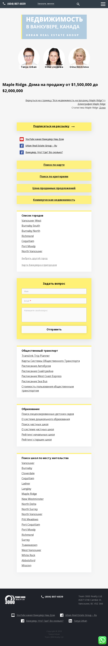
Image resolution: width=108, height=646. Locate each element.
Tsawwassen (29, 545)
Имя (26, 291)
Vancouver (28, 463)
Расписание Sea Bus (34, 381)
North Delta (29, 504)
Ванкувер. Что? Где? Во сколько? (41, 152)
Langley (26, 488)
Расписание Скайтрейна (37, 371)
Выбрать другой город (35, 258)
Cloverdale (28, 473)
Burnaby (27, 468)
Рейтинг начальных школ (38, 434)
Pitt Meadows (30, 519)
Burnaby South (31, 225)
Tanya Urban (78, 620)
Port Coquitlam (31, 524)
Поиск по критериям (54, 176)
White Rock (28, 555)
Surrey (26, 540)
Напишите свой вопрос (36, 310)
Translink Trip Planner (36, 355)
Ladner (26, 483)
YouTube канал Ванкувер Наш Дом (42, 139)
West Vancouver (31, 550)
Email (27, 301)
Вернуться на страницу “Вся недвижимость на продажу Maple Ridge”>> (65, 100)
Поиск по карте (54, 165)
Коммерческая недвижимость (54, 200)
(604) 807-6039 (16, 4)
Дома (102, 107)
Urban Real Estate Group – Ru (38, 145)
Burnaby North (31, 231)
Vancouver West (31, 220)
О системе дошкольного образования (46, 419)
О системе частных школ (38, 429)
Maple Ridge (29, 493)
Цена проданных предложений (54, 188)
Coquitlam (28, 241)
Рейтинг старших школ (37, 439)
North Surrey (30, 509)
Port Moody (29, 246)
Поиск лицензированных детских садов (48, 414)
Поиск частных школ (35, 424)
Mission (26, 565)
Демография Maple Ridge (92, 103)
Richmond (28, 236)
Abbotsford (28, 560)
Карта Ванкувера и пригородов (39, 264)
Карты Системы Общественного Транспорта (51, 361)
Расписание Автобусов (36, 366)
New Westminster (33, 499)
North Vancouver (32, 251)
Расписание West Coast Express (42, 376)
